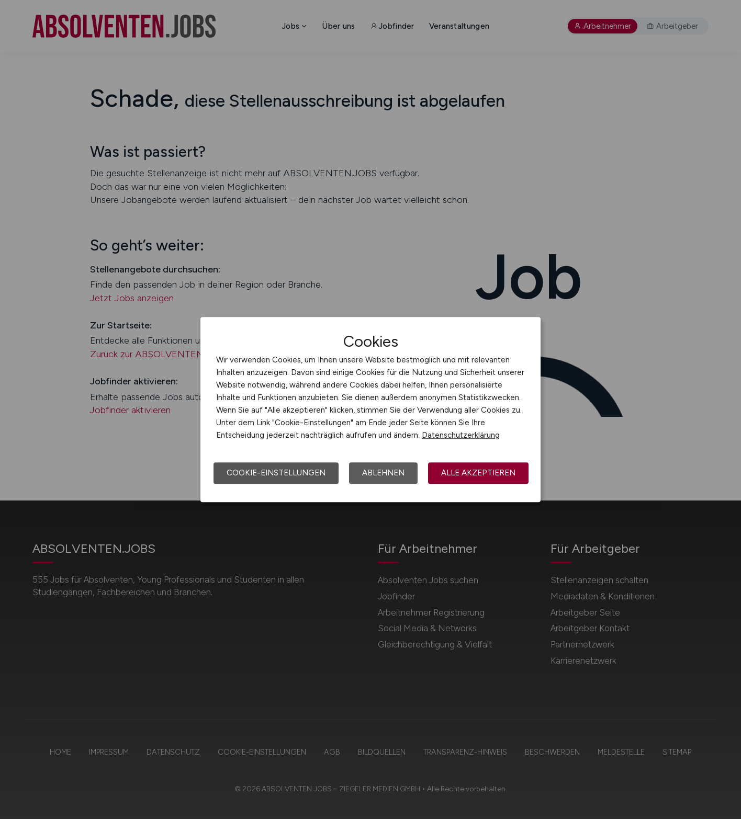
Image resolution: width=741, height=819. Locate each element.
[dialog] (370, 409)
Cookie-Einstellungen (276, 472)
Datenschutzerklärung (461, 435)
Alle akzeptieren (478, 472)
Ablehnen (383, 472)
